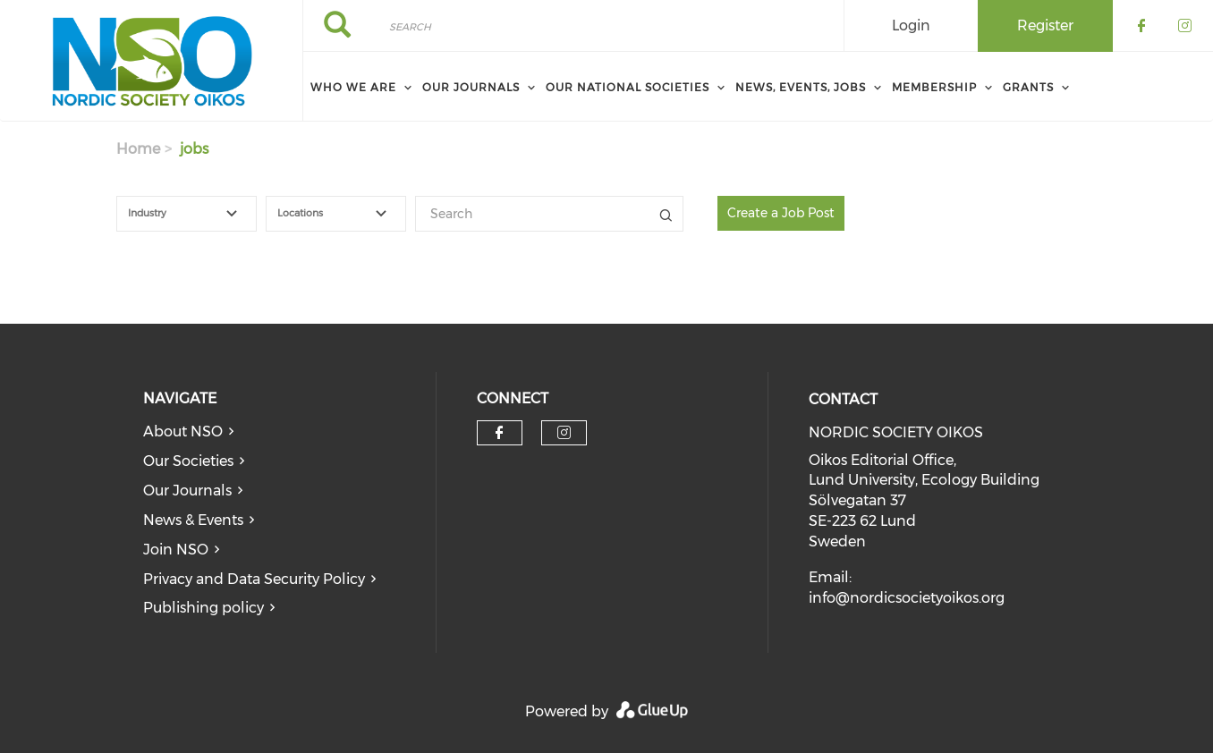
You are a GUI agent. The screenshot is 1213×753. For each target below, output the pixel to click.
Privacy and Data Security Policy (254, 579)
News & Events (193, 520)
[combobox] (186, 214)
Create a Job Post (781, 213)
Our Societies (188, 461)
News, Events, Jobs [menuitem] (800, 87)
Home (138, 148)
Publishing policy (203, 607)
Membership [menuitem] (934, 87)
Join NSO (175, 549)
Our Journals (187, 490)
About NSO (183, 431)
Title (665, 214)
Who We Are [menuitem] (353, 87)
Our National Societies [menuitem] (627, 87)
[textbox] (197, 214)
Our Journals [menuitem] (471, 87)
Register (1045, 25)
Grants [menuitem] (1028, 87)
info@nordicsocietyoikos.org (907, 597)
